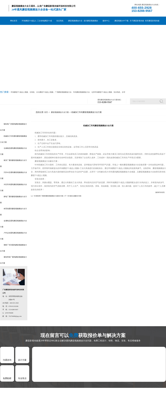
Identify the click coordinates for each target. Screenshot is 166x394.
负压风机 (59, 21)
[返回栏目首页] (160, 192)
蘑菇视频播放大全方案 (75, 25)
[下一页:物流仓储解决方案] (72, 196)
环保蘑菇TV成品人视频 (29, 25)
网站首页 (13, 21)
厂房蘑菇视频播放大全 (63, 92)
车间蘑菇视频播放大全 (81, 92)
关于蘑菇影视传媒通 (137, 25)
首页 (46, 112)
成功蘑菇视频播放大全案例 (91, 25)
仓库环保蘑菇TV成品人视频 (101, 92)
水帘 (123, 92)
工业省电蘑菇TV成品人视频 (44, 25)
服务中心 (106, 21)
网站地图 (138, 5)
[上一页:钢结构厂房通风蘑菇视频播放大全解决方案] (47, 196)
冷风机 (32, 92)
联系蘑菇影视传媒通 (152, 25)
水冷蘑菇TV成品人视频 (44, 92)
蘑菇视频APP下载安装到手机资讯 (121, 25)
